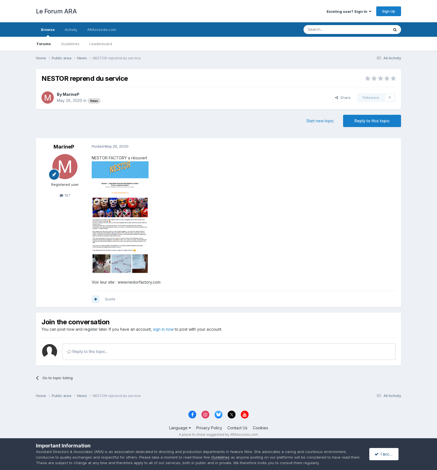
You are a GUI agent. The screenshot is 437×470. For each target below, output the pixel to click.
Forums (44, 44)
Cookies (260, 427)
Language (180, 427)
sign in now (163, 329)
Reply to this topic (372, 120)
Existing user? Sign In (349, 11)
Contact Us (237, 427)
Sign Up (388, 11)
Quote (110, 299)
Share (343, 97)
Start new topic (320, 120)
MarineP (71, 94)
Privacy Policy (209, 427)
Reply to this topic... (87, 351)
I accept (384, 454)
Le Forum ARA (56, 11)
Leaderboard (100, 44)
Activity (71, 29)
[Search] (332, 29)
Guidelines (70, 44)
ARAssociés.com (101, 29)
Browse (48, 32)
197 (65, 195)
